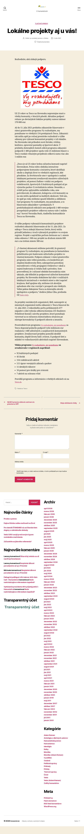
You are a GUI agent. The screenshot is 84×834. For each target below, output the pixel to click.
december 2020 (50, 697)
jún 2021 (47, 680)
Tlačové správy (42, 27)
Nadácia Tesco (22, 395)
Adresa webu (19, 469)
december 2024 (50, 561)
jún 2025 (47, 544)
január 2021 (48, 694)
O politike (47, 765)
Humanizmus (49, 751)
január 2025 (49, 559)
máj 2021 (47, 683)
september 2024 (51, 570)
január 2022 (49, 660)
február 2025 (49, 556)
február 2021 (49, 691)
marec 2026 (49, 519)
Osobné (47, 768)
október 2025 (49, 533)
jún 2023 (47, 612)
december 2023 (50, 595)
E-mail (45, 460)
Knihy (46, 757)
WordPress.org (50, 814)
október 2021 (49, 669)
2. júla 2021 (58, 42)
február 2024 (49, 590)
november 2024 (50, 564)
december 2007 (50, 711)
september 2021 (50, 672)
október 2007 (49, 714)
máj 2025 (48, 547)
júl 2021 (47, 677)
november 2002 (50, 720)
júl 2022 (47, 643)
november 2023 (50, 598)
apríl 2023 (48, 618)
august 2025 (49, 539)
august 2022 (49, 641)
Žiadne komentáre (43, 45)
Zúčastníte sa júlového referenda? (18, 549)
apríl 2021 (48, 686)
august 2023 (49, 607)
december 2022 (50, 629)
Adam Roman (49, 743)
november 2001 (50, 722)
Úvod (46, 782)
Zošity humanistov (51, 791)
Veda (46, 785)
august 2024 (49, 573)
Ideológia (47, 754)
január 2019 (49, 705)
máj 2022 (47, 649)
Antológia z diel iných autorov (56, 746)
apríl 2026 (48, 516)
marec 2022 (49, 655)
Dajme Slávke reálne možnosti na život (19, 531)
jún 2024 (47, 578)
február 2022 (49, 657)
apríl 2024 (48, 584)
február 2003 (49, 717)
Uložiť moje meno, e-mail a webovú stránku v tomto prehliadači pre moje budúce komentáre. (42, 480)
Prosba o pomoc (10, 526)
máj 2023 (48, 615)
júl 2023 (47, 609)
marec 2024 (49, 587)
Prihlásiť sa (48, 806)
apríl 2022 (48, 652)
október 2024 (49, 567)
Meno (17, 460)
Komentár (18, 441)
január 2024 (49, 592)
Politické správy (50, 771)
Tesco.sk (18, 388)
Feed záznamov (50, 809)
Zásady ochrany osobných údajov (36, 829)
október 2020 (49, 703)
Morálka (47, 760)
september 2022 (50, 638)
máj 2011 (47, 708)
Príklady (47, 774)
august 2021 (49, 674)
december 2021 (50, 663)
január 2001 (49, 728)
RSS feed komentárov (53, 811)
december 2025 (50, 528)
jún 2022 (47, 646)
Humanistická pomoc (52, 749)
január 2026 (49, 525)
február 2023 (49, 624)
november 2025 (50, 530)
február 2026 (49, 522)
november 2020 (50, 700)
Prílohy (47, 777)
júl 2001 (47, 725)
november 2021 (50, 666)
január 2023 (49, 626)
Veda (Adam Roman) (52, 788)
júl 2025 (47, 542)
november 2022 (50, 632)
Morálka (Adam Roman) (53, 763)
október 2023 (49, 601)
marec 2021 (49, 689)
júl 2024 (47, 576)
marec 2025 (49, 553)
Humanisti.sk (15, 829)
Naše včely (25, 298)
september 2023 (51, 604)
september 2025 (51, 536)
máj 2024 (48, 581)
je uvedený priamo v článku (39, 42)
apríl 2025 (48, 550)
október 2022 (49, 635)
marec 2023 (49, 621)
